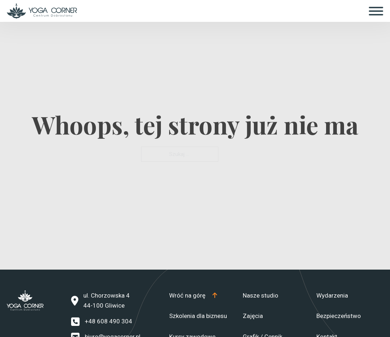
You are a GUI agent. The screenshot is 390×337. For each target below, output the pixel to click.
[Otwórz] (376, 11)
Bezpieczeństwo (338, 315)
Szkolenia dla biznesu (198, 315)
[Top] (193, 295)
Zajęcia (253, 315)
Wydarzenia (332, 295)
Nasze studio (260, 295)
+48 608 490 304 (108, 321)
